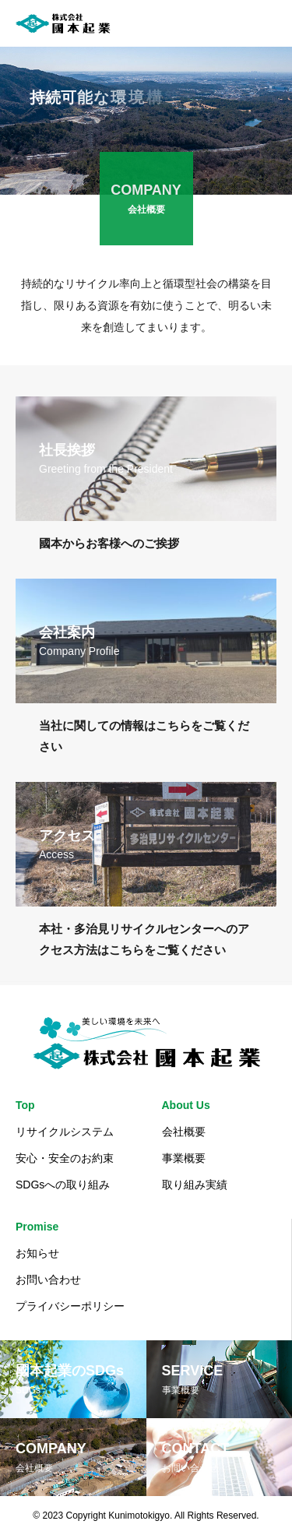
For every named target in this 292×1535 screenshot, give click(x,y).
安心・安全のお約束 (65, 1158)
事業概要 (184, 1158)
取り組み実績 (194, 1184)
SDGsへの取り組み (63, 1184)
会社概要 (184, 1131)
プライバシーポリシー (70, 1306)
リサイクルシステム (65, 1131)
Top (25, 1105)
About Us (186, 1105)
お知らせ (37, 1253)
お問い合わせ (48, 1279)
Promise (37, 1226)
